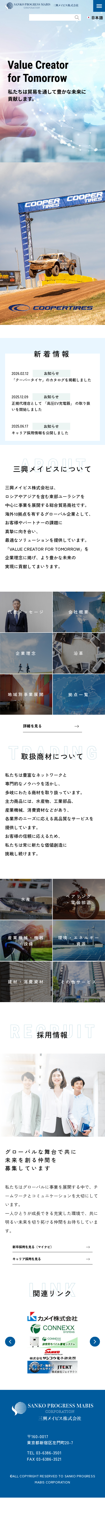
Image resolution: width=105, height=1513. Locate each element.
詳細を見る (33, 735)
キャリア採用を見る (28, 1269)
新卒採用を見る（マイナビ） (35, 1256)
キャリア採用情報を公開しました (42, 441)
